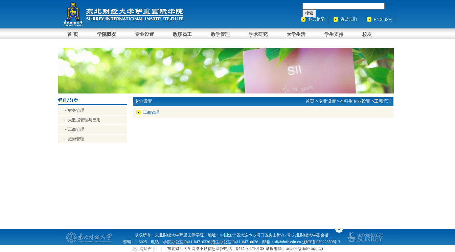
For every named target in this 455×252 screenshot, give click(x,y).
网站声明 (147, 248)
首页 (309, 101)
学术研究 (258, 34)
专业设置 (144, 34)
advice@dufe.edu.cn (304, 248)
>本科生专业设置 (353, 101)
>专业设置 (326, 101)
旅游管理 (76, 138)
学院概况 (106, 34)
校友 (367, 34)
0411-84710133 (250, 248)
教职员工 (182, 34)
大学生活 (296, 34)
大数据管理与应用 (84, 120)
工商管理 (76, 129)
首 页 (72, 34)
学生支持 (333, 34)
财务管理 (76, 110)
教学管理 (220, 34)
